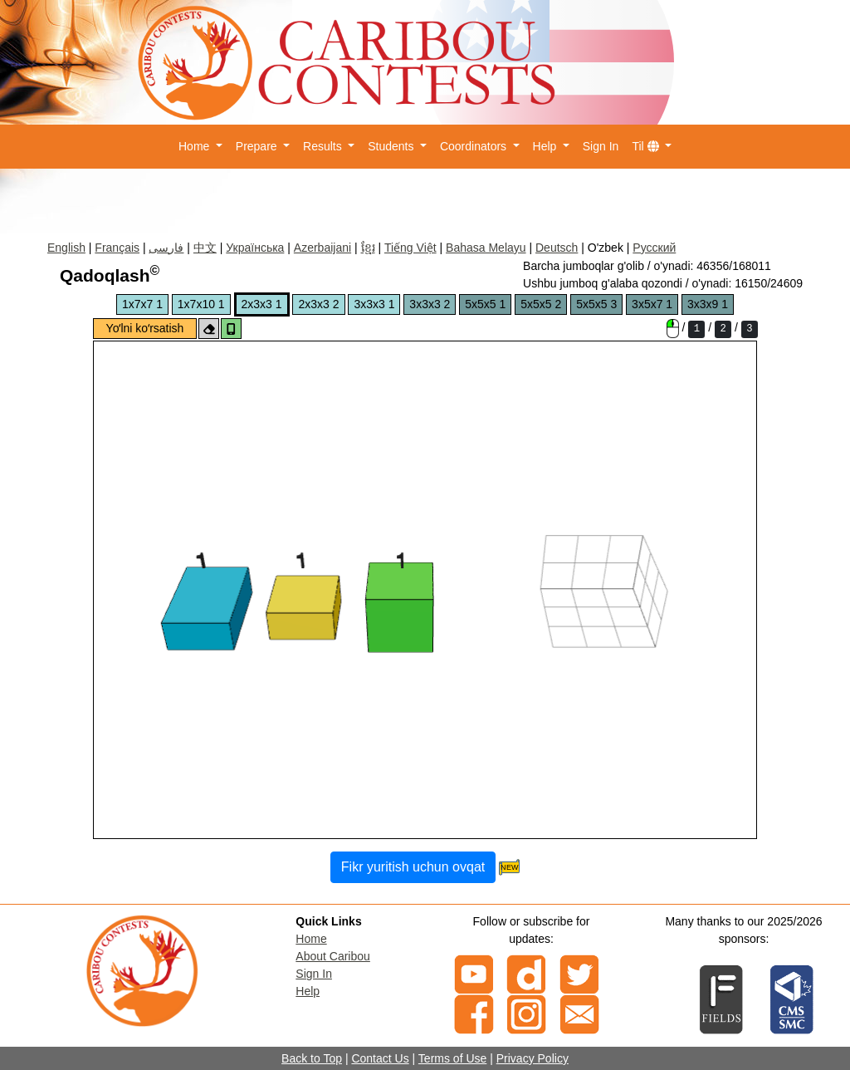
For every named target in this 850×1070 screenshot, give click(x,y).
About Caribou (333, 956)
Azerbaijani (322, 247)
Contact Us (379, 1058)
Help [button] (546, 146)
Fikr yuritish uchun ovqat (413, 867)
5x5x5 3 (596, 304)
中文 (205, 247)
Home (311, 938)
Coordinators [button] (475, 146)
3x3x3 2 (429, 304)
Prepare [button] (258, 146)
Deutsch (556, 247)
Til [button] (647, 146)
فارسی (166, 247)
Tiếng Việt (410, 247)
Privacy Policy (532, 1058)
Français (117, 247)
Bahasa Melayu (486, 247)
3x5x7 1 (652, 304)
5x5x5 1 (485, 304)
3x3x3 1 (374, 304)
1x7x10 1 (201, 304)
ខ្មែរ (368, 247)
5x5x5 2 (540, 304)
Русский (654, 247)
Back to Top (311, 1058)
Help (308, 991)
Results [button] (324, 146)
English (66, 247)
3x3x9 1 (707, 304)
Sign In (601, 146)
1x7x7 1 (142, 304)
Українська (255, 247)
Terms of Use (452, 1058)
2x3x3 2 (318, 304)
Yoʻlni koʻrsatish (145, 328)
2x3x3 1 (262, 304)
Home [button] (195, 146)
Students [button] (392, 146)
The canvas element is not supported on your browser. (425, 590)
